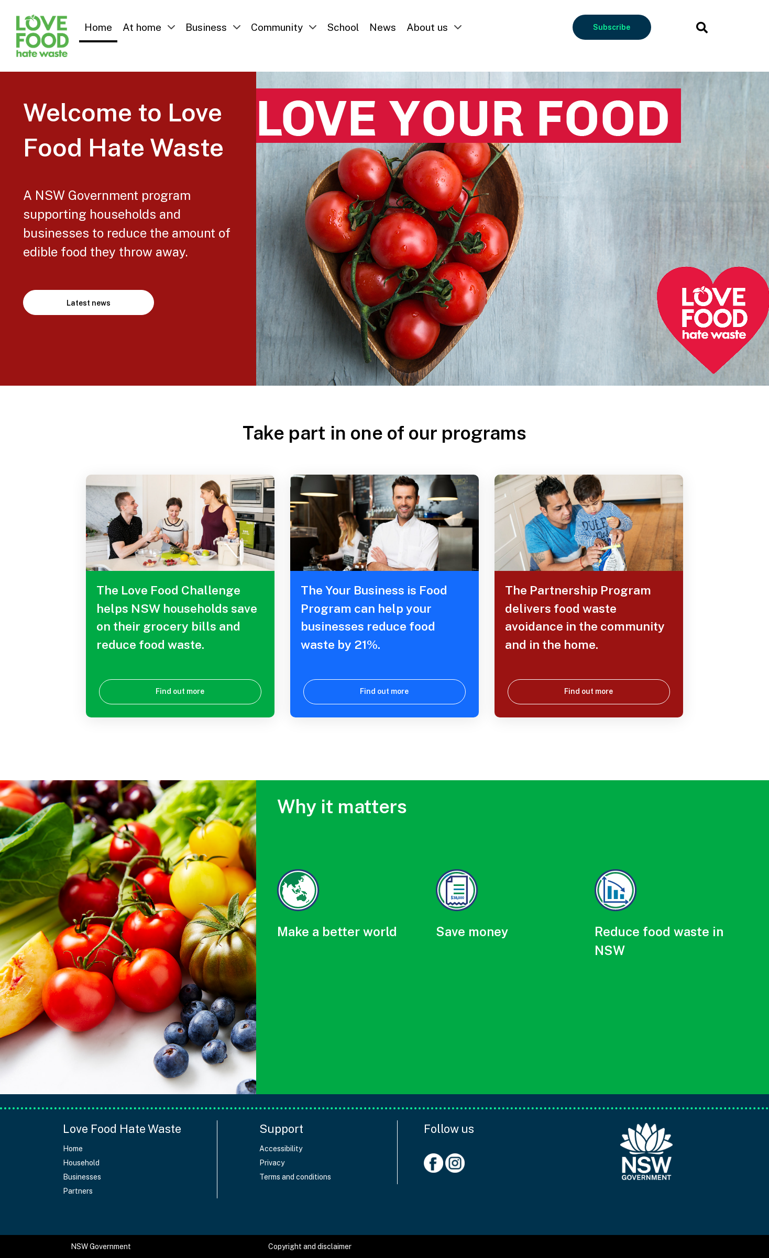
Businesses (82, 1177)
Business (206, 27)
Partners (78, 1191)
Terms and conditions (295, 1177)
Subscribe (611, 27)
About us (427, 27)
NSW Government (101, 1246)
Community (277, 27)
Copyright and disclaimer (309, 1246)
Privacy (271, 1163)
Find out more (180, 691)
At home (142, 27)
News (382, 27)
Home (98, 27)
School (343, 27)
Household (81, 1163)
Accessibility (280, 1148)
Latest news (89, 303)
